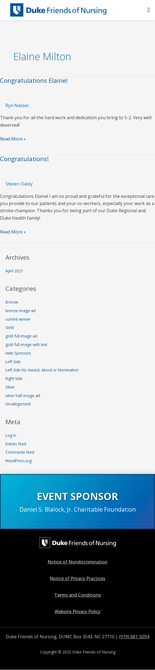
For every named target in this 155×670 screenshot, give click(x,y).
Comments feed (19, 452)
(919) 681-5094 (134, 637)
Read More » (13, 138)
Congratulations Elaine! (34, 80)
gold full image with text (26, 344)
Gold (9, 327)
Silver (10, 387)
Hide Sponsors (18, 353)
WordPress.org (18, 460)
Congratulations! (24, 159)
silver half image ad (22, 395)
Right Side (14, 378)
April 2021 (14, 270)
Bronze (11, 302)
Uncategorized (18, 403)
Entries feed (15, 443)
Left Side (13, 361)
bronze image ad (20, 310)
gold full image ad (21, 336)
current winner (18, 319)
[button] (149, 10)
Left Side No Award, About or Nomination (42, 370)
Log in (10, 435)
